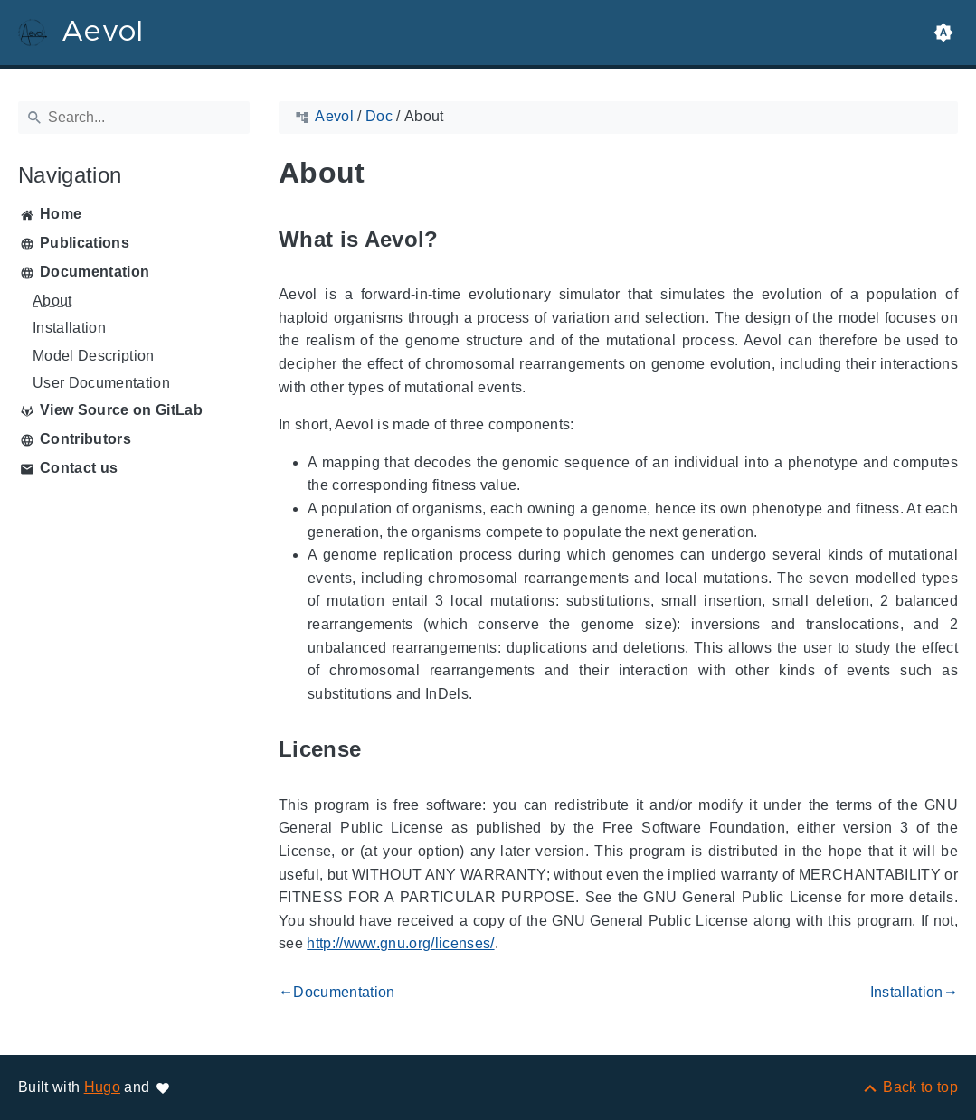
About (52, 300)
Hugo (102, 1087)
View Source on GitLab (121, 410)
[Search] (134, 117)
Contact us (79, 467)
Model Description (94, 355)
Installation (69, 327)
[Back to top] (909, 1087)
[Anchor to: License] (381, 750)
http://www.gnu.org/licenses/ (400, 943)
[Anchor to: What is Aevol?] (459, 239)
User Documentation (101, 383)
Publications (84, 242)
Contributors (85, 439)
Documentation (94, 271)
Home (60, 213)
